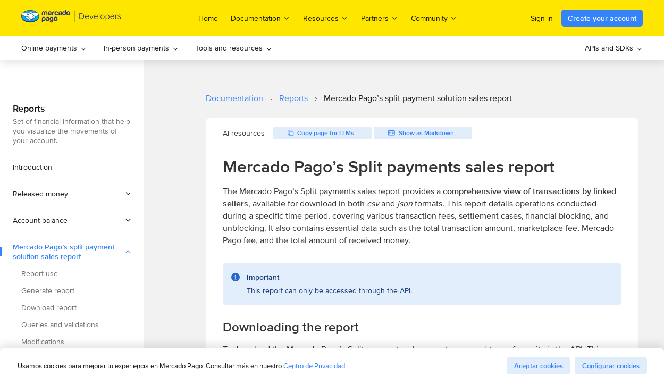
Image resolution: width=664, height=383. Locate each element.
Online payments (54, 48)
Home (208, 18)
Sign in (542, 18)
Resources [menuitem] (325, 18)
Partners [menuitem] (379, 18)
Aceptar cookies (538, 366)
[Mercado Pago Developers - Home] (71, 18)
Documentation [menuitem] (260, 18)
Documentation (234, 98)
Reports (293, 98)
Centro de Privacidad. (315, 366)
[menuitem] (54, 48)
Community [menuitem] (434, 18)
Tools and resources (234, 48)
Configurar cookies (611, 366)
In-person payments (141, 48)
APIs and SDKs (614, 48)
